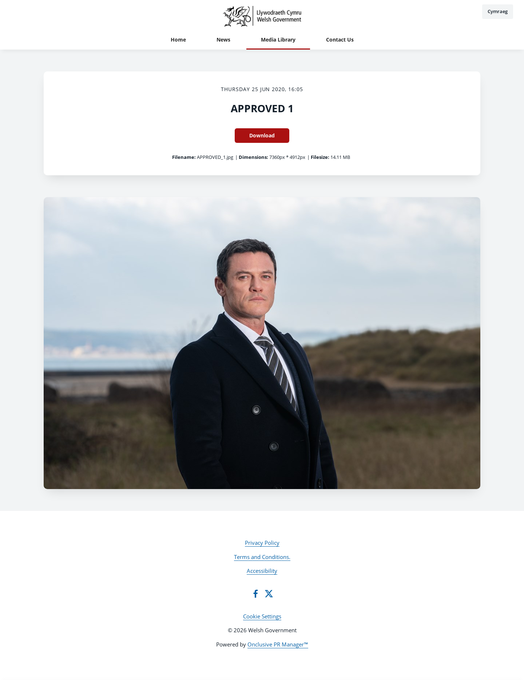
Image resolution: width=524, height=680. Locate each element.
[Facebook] (255, 594)
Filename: (184, 157)
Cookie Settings (262, 616)
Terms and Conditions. (262, 556)
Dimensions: (253, 157)
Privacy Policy (262, 542)
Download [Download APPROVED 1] (262, 135)
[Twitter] (269, 594)
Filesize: (320, 157)
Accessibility (262, 570)
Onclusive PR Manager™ (277, 644)
